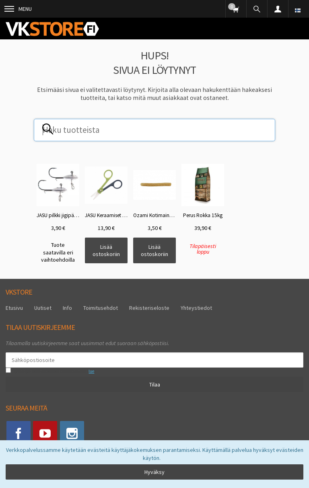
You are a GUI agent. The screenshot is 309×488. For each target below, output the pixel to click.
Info (67, 307)
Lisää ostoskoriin (106, 250)
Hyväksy (154, 472)
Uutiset (43, 307)
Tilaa (154, 384)
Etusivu (14, 307)
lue (91, 371)
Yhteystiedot (196, 307)
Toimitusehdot (100, 307)
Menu (18, 8)
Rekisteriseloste (149, 307)
